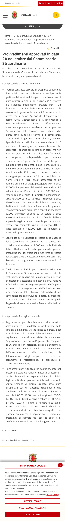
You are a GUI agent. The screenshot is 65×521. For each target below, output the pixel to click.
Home (7, 36)
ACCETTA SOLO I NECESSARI (32, 507)
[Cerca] (56, 15)
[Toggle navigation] (6, 16)
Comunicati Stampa (30, 36)
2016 (46, 36)
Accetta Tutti (32, 514)
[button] (11, 3)
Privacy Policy (52, 494)
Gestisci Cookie (32, 501)
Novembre (9, 39)
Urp (16, 36)
